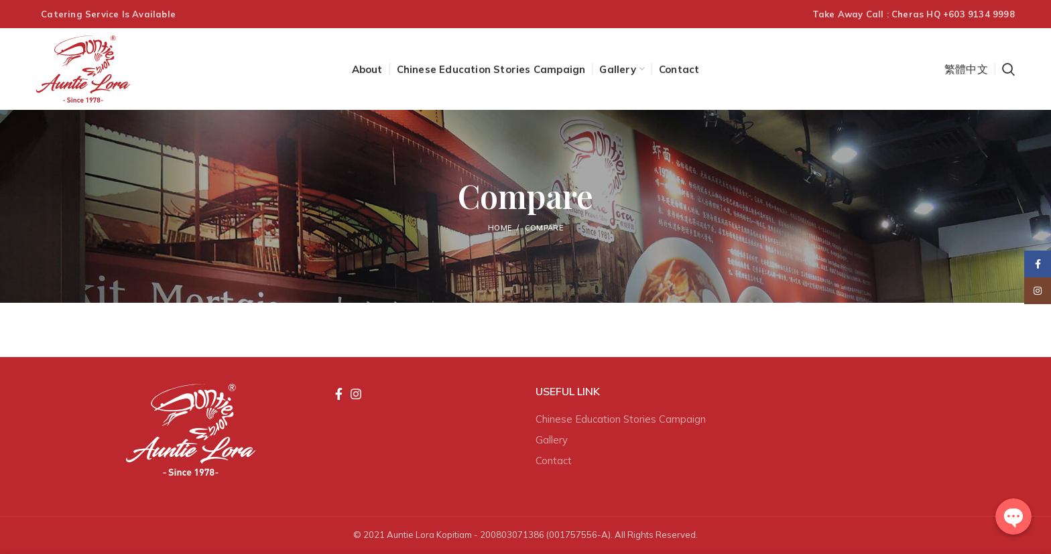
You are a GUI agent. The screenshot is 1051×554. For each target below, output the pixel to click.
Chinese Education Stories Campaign (621, 419)
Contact (554, 460)
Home (499, 227)
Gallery (552, 439)
